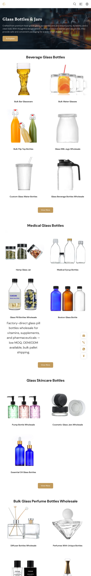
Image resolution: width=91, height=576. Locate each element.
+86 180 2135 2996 (83, 342)
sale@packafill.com (83, 335)
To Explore (9, 38)
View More (45, 210)
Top (83, 356)
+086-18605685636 (83, 349)
